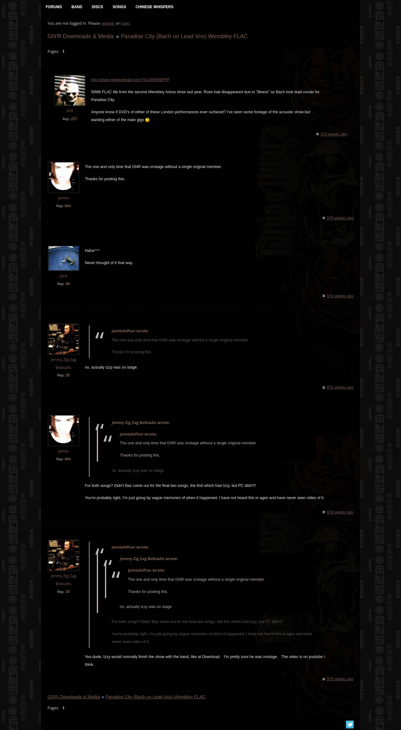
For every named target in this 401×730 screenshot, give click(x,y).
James (63, 198)
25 (67, 375)
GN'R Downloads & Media (80, 36)
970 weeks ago (334, 134)
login (125, 23)
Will (69, 111)
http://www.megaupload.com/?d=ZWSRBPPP (130, 80)
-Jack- (63, 276)
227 (73, 119)
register (108, 23)
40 (67, 284)
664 (67, 206)
